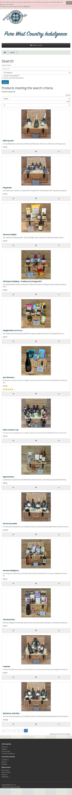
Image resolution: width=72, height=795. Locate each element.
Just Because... (9, 377)
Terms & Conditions (8, 754)
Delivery (4, 749)
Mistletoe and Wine (11, 713)
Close (69, 3)
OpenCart (13, 785)
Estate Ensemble (10, 523)
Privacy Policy (6, 751)
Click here (26, 7)
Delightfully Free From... (13, 330)
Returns (4, 762)
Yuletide (6, 666)
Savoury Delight (10, 234)
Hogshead (7, 187)
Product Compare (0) (8, 92)
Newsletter (5, 777)
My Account (5, 770)
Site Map (4, 764)
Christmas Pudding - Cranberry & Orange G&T (22, 281)
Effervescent (8, 140)
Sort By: (67, 95)
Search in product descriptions (12, 78)
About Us (5, 747)
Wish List (4, 775)
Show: (68, 102)
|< (4, 731)
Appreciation (8, 477)
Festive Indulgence (11, 570)
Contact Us (5, 760)
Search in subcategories (10, 76)
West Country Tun (10, 430)
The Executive (9, 619)
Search (12, 52)
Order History (6, 772)
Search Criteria (6, 65)
